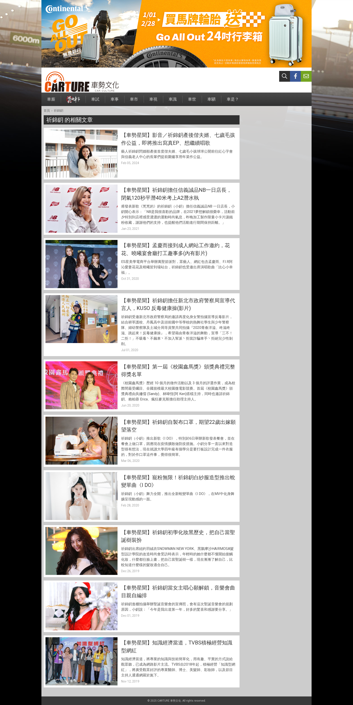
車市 (134, 101)
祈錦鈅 (58, 110)
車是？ (232, 101)
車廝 (51, 101)
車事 (114, 101)
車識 (172, 101)
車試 (95, 101)
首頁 (47, 110)
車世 (192, 101)
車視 (153, 101)
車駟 (211, 101)
